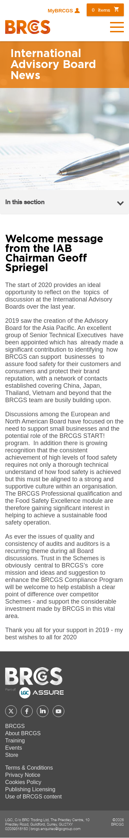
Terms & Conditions (29, 768)
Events (13, 748)
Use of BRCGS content (33, 797)
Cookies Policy (23, 782)
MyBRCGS (60, 10)
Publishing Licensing (30, 789)
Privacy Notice (22, 775)
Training (15, 740)
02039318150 (16, 828)
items (101, 10)
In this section (24, 202)
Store (11, 755)
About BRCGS (23, 733)
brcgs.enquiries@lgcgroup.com (55, 828)
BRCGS (15, 726)
